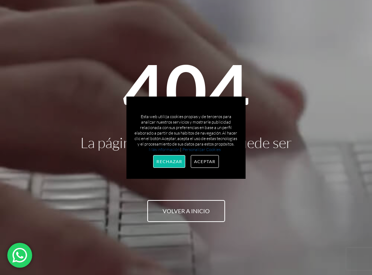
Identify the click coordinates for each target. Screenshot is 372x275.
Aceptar (204, 161)
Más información (164, 149)
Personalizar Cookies (201, 149)
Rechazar (169, 161)
